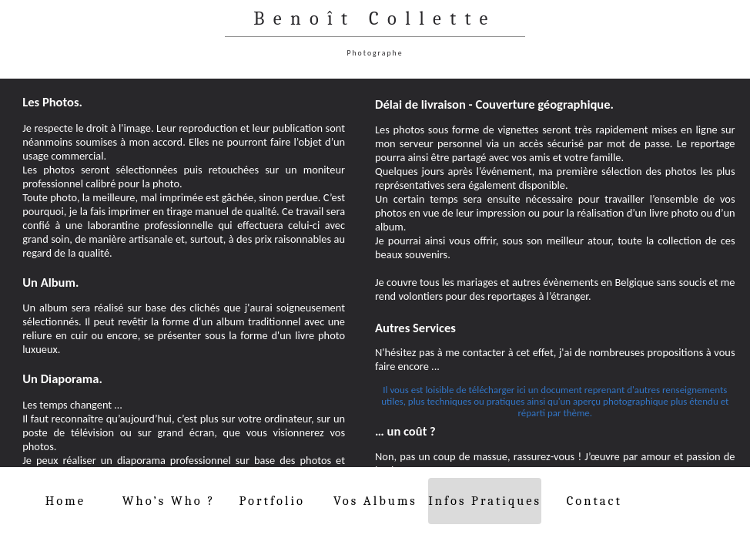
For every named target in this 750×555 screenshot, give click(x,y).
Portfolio (272, 500)
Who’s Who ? (169, 500)
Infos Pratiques (484, 500)
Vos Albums (375, 500)
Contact (594, 500)
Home (65, 500)
